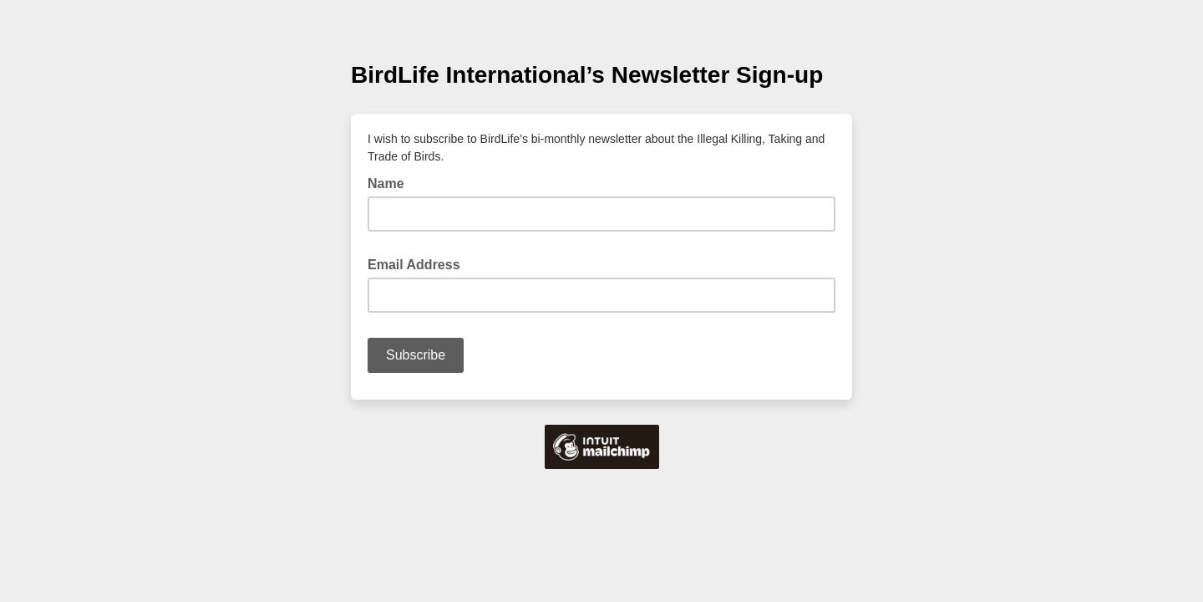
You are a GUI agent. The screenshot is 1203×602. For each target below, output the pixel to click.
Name (391, 182)
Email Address (419, 263)
